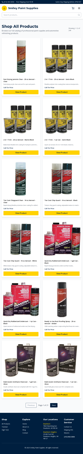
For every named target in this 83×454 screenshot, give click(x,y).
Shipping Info (68, 430)
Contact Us (68, 427)
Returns (66, 433)
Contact (25, 433)
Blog (24, 430)
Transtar (5, 427)
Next (54, 405)
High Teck (5, 430)
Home (24, 424)
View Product (21, 92)
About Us (25, 427)
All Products (6, 424)
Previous (31, 405)
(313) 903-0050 (69, 437)
